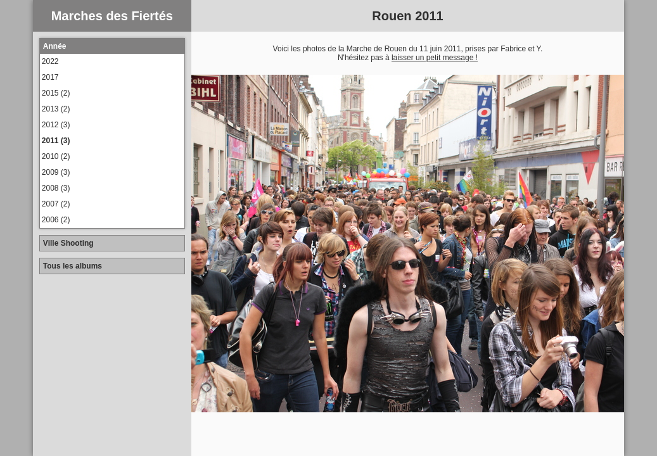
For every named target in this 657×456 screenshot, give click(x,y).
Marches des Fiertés (112, 16)
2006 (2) (56, 219)
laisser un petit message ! (435, 57)
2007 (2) (56, 204)
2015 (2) (56, 93)
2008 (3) (56, 188)
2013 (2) (56, 108)
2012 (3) (56, 124)
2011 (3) (56, 140)
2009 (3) (56, 172)
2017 (50, 77)
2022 (50, 61)
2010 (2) (56, 156)
